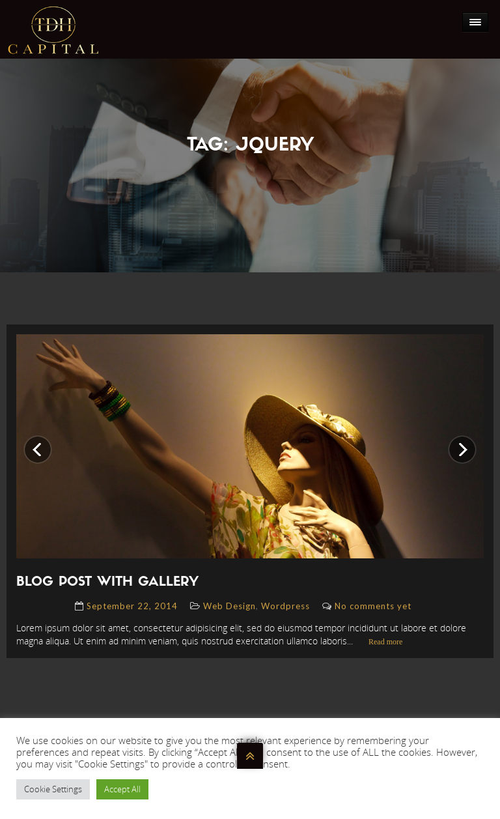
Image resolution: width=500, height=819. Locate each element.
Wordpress (285, 606)
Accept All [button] (122, 789)
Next (457, 440)
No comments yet (373, 606)
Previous (38, 440)
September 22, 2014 (132, 606)
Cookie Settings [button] (53, 789)
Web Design (229, 606)
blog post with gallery (107, 582)
